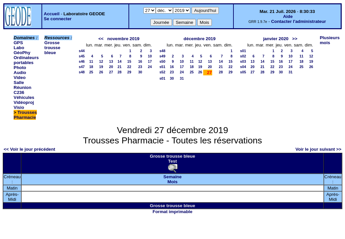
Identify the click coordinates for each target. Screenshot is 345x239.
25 (91, 72)
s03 (243, 61)
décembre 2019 (200, 38)
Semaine (172, 176)
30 (140, 72)
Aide (288, 16)
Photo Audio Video (20, 72)
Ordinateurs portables (26, 60)
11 (91, 61)
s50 (162, 61)
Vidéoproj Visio (24, 105)
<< (101, 38)
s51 (162, 67)
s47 (82, 67)
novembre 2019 (123, 38)
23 (140, 67)
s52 (162, 72)
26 (101, 72)
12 (101, 61)
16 (140, 61)
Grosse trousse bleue (52, 47)
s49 (162, 56)
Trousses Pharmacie (25, 115)
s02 (243, 56)
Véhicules (24, 97)
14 (120, 61)
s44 (82, 51)
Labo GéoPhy (22, 50)
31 (182, 78)
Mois (172, 181)
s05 (243, 72)
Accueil (51, 13)
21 (120, 67)
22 (129, 67)
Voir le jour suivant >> (318, 149)
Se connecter (58, 18)
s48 (82, 72)
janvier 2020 (275, 38)
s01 (162, 78)
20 (111, 67)
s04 (243, 67)
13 (111, 61)
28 (120, 72)
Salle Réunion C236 (22, 87)
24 (150, 67)
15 (129, 61)
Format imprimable (173, 211)
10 (150, 56)
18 (91, 67)
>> (295, 38)
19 (101, 67)
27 (111, 72)
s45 (82, 56)
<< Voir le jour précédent (29, 149)
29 (129, 72)
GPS (18, 42)
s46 (82, 61)
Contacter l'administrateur (298, 21)
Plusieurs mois (330, 40)
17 (150, 61)
